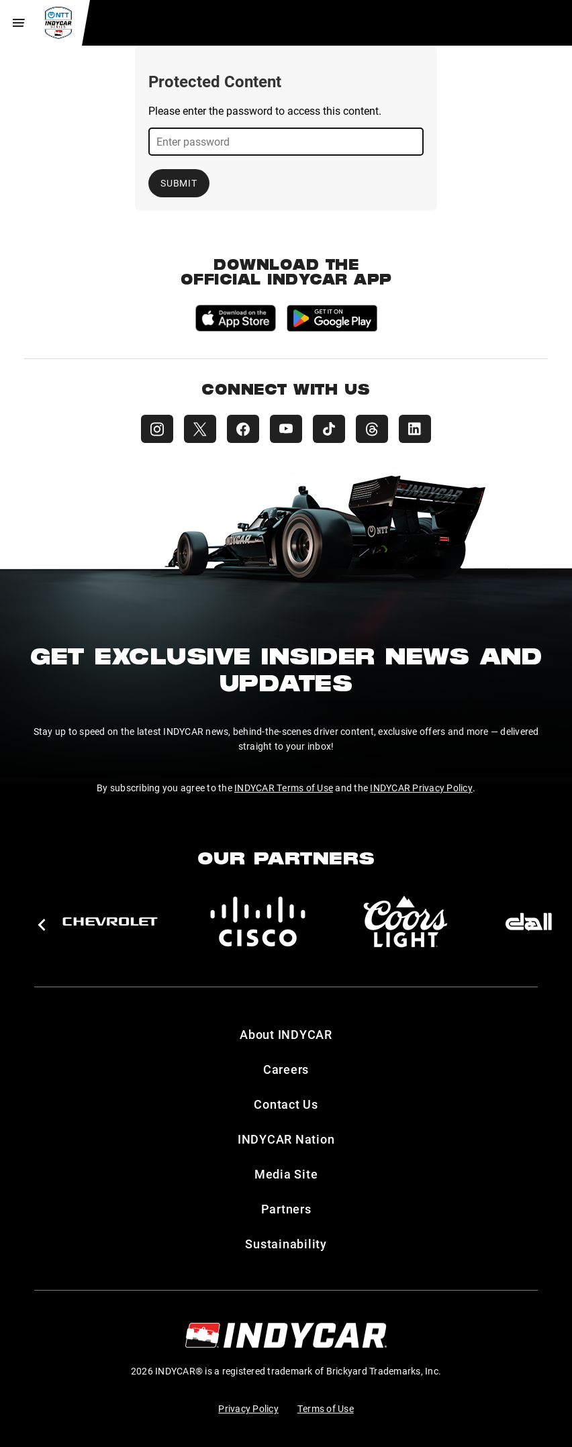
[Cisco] (258, 921)
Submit (178, 183)
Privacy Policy (248, 1408)
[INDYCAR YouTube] (286, 429)
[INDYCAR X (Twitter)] (200, 429)
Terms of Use (325, 1408)
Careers (286, 1069)
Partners (286, 1209)
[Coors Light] (405, 921)
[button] (41, 925)
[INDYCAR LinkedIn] (415, 429)
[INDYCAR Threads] (372, 429)
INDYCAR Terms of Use (283, 787)
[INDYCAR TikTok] (329, 429)
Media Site (286, 1174)
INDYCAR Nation (286, 1139)
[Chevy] (110, 921)
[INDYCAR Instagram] (157, 429)
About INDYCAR (286, 1034)
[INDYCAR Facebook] (243, 429)
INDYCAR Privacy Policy (421, 787)
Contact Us (286, 1104)
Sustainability (286, 1244)
